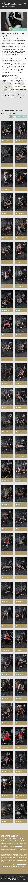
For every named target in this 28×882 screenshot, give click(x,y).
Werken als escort (5, 878)
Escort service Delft (17, 95)
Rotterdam (4, 86)
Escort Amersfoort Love (5, 879)
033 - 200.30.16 (17, 29)
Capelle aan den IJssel (12, 86)
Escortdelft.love (9, 42)
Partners (20, 878)
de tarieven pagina (16, 69)
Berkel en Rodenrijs (19, 84)
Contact (14, 878)
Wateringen (21, 86)
